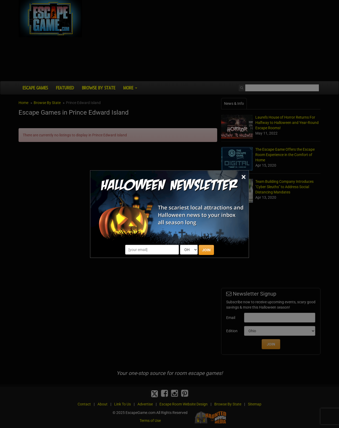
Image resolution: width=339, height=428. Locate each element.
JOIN (206, 250)
